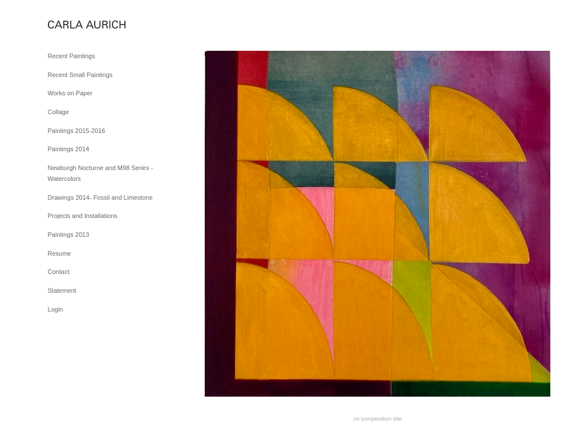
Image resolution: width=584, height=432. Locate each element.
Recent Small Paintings (80, 74)
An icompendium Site (377, 419)
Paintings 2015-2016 (77, 130)
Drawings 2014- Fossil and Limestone (100, 197)
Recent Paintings (71, 56)
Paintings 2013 (69, 234)
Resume (59, 253)
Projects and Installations (82, 215)
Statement (62, 290)
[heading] (76, 25)
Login (55, 309)
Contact (59, 271)
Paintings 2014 (69, 149)
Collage (58, 111)
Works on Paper (70, 93)
